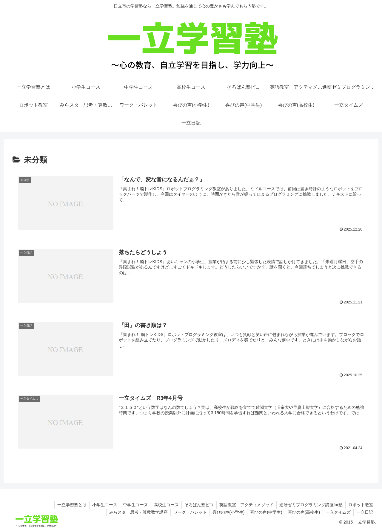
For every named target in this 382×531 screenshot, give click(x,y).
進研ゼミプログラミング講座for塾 (310, 504)
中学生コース (132, 504)
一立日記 (364, 512)
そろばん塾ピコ (197, 504)
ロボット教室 (360, 504)
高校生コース (163, 504)
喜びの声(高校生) (302, 512)
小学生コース (100, 504)
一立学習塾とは (67, 504)
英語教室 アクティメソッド (245, 504)
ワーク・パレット (187, 512)
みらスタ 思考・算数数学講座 (134, 512)
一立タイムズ (337, 512)
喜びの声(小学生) (226, 512)
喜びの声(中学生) (264, 512)
